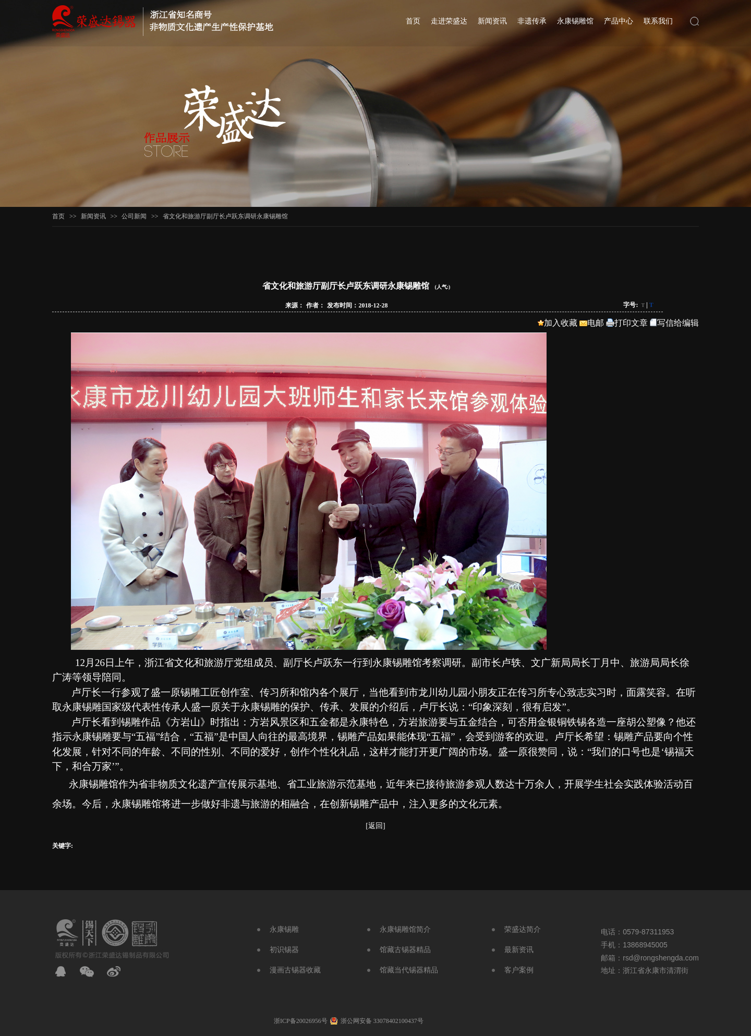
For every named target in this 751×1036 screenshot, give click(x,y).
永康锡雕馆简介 (405, 929)
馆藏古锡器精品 (405, 950)
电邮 (591, 322)
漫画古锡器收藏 (295, 970)
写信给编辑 (674, 322)
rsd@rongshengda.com (661, 958)
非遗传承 (532, 21)
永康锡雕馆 (575, 21)
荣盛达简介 (522, 929)
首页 (413, 21)
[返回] (375, 826)
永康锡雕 (284, 929)
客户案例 (519, 970)
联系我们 (658, 21)
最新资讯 (519, 950)
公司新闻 (134, 216)
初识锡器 (284, 950)
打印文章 (627, 322)
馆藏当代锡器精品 (409, 970)
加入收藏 (557, 322)
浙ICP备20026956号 (301, 1021)
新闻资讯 (492, 21)
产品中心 (618, 21)
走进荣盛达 (449, 21)
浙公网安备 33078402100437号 (382, 1021)
